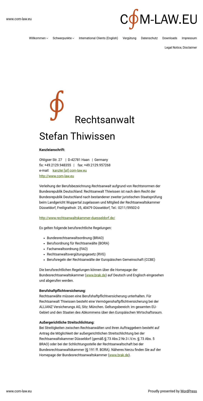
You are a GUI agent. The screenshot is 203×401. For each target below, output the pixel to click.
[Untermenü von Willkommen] (47, 38)
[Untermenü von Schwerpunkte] (73, 38)
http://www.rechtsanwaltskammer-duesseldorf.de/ (77, 218)
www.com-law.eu (19, 19)
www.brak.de (96, 275)
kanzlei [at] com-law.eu (70, 170)
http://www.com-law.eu (56, 176)
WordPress (188, 391)
